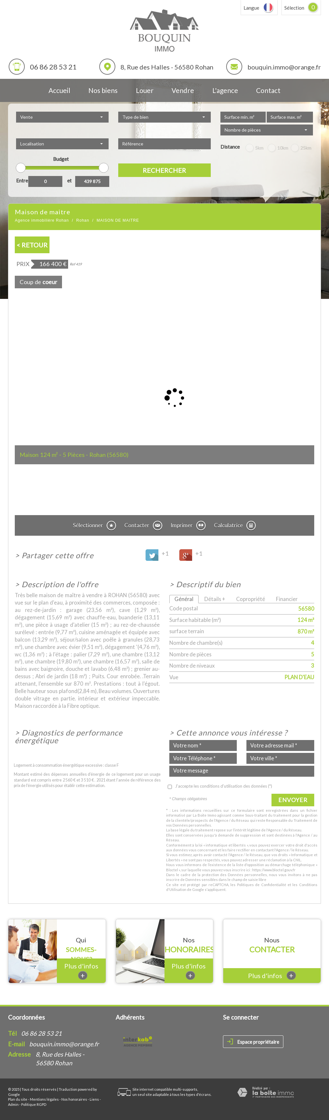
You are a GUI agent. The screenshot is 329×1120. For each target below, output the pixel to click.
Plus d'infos (81, 971)
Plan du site (17, 1099)
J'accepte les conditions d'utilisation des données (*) (223, 786)
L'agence (225, 90)
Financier (287, 599)
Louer (145, 90)
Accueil (59, 90)
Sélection (294, 8)
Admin (13, 1104)
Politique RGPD (33, 1104)
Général (183, 599)
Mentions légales (44, 1099)
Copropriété (250, 599)
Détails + (214, 599)
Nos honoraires (74, 1099)
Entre (22, 180)
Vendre (183, 90)
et (69, 180)
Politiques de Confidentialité (261, 885)
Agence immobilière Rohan (42, 220)
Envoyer (292, 799)
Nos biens (103, 90)
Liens (94, 1099)
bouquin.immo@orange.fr (284, 67)
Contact (268, 90)
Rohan (82, 220)
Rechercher (164, 170)
